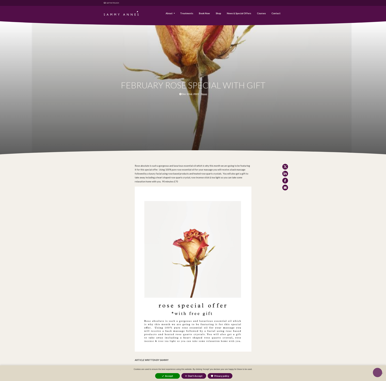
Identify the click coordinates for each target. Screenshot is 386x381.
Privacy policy (221, 376)
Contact (275, 13)
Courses (261, 13)
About (169, 13)
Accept (169, 376)
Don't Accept (195, 376)
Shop (218, 13)
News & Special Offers (239, 13)
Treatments (186, 13)
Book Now (204, 13)
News (204, 94)
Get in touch (111, 3)
